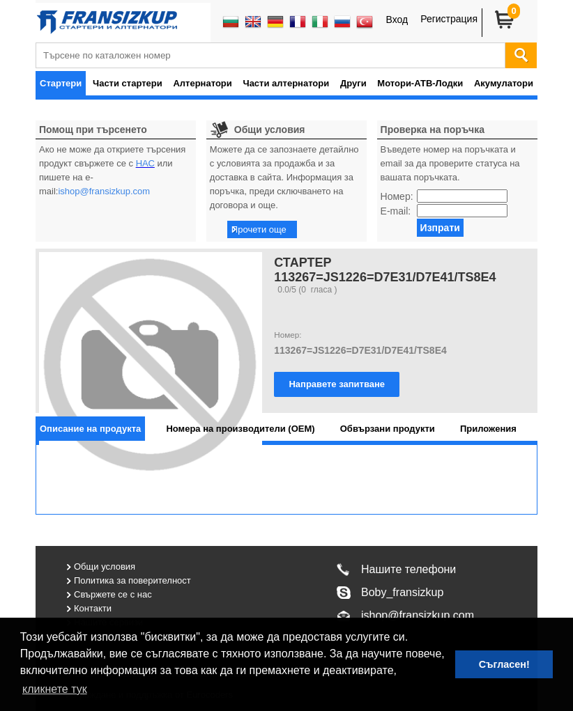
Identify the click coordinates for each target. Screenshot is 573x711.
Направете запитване (337, 384)
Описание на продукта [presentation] (90, 428)
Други (353, 83)
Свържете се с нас (113, 594)
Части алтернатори (286, 83)
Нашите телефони (408, 569)
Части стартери (127, 83)
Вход (396, 19)
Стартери (61, 83)
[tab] (90, 428)
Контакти (93, 608)
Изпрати (440, 227)
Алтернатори (202, 83)
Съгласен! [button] (504, 664)
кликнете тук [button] (54, 689)
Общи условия (104, 566)
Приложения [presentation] (488, 428)
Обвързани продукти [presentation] (387, 428)
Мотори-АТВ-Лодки (420, 83)
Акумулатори (503, 83)
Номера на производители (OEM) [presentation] (240, 428)
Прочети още (258, 229)
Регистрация (449, 18)
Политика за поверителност (132, 580)
